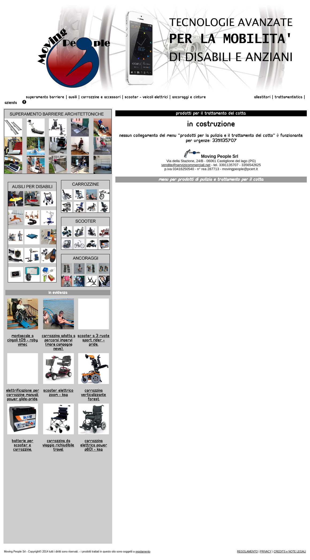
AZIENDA (11, 102)
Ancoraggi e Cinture (189, 97)
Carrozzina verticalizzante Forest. (93, 394)
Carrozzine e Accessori (100, 97)
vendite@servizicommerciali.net (185, 165)
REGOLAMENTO (247, 551)
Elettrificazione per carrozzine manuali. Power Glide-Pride (22, 394)
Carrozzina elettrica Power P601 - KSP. (93, 445)
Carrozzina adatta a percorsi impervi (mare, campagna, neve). (58, 342)
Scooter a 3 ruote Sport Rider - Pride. (93, 340)
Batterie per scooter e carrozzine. (22, 445)
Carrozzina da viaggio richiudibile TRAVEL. (58, 445)
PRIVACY (265, 551)
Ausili (73, 97)
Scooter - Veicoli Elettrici (146, 97)
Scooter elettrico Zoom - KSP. (58, 392)
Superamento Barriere (45, 97)
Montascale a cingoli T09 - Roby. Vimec (22, 340)
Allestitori (263, 97)
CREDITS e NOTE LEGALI (290, 551)
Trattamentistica (288, 97)
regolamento (142, 551)
